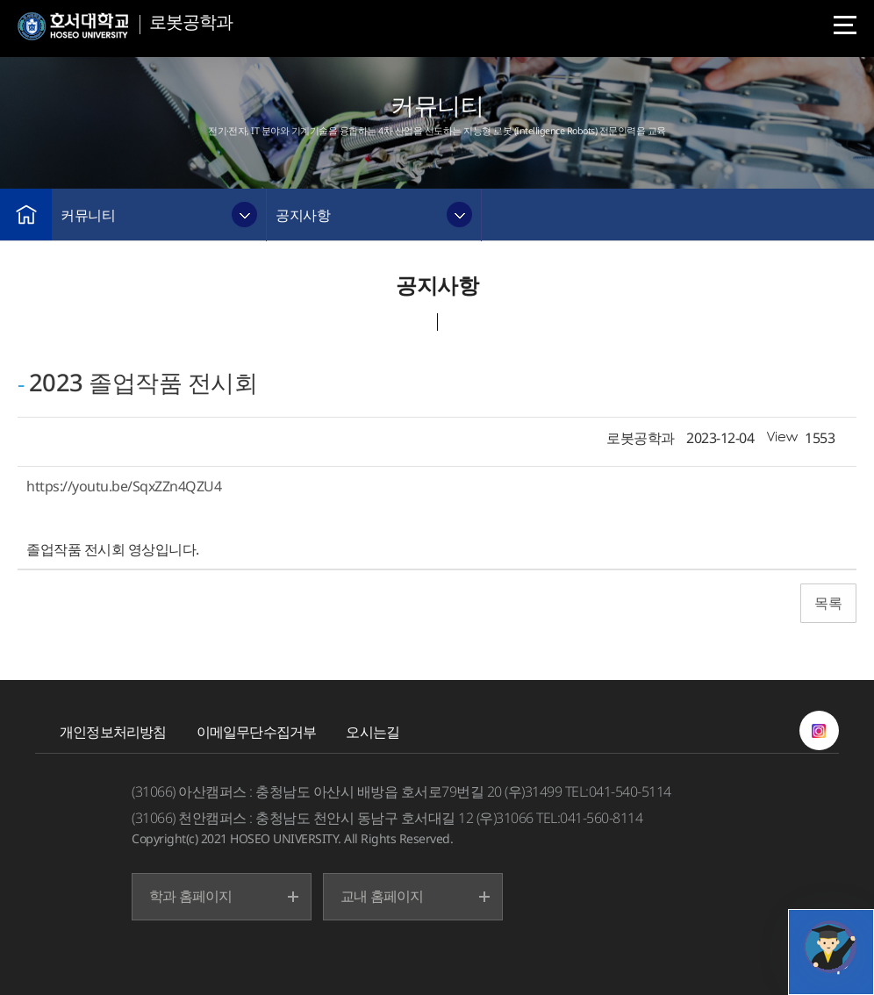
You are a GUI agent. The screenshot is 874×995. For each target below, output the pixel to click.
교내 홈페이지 (381, 896)
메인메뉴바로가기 (0, 0)
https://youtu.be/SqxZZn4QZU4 (123, 486)
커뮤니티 (88, 215)
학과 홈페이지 (190, 896)
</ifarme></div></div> (830, 946)
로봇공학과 (191, 21)
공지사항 (303, 215)
